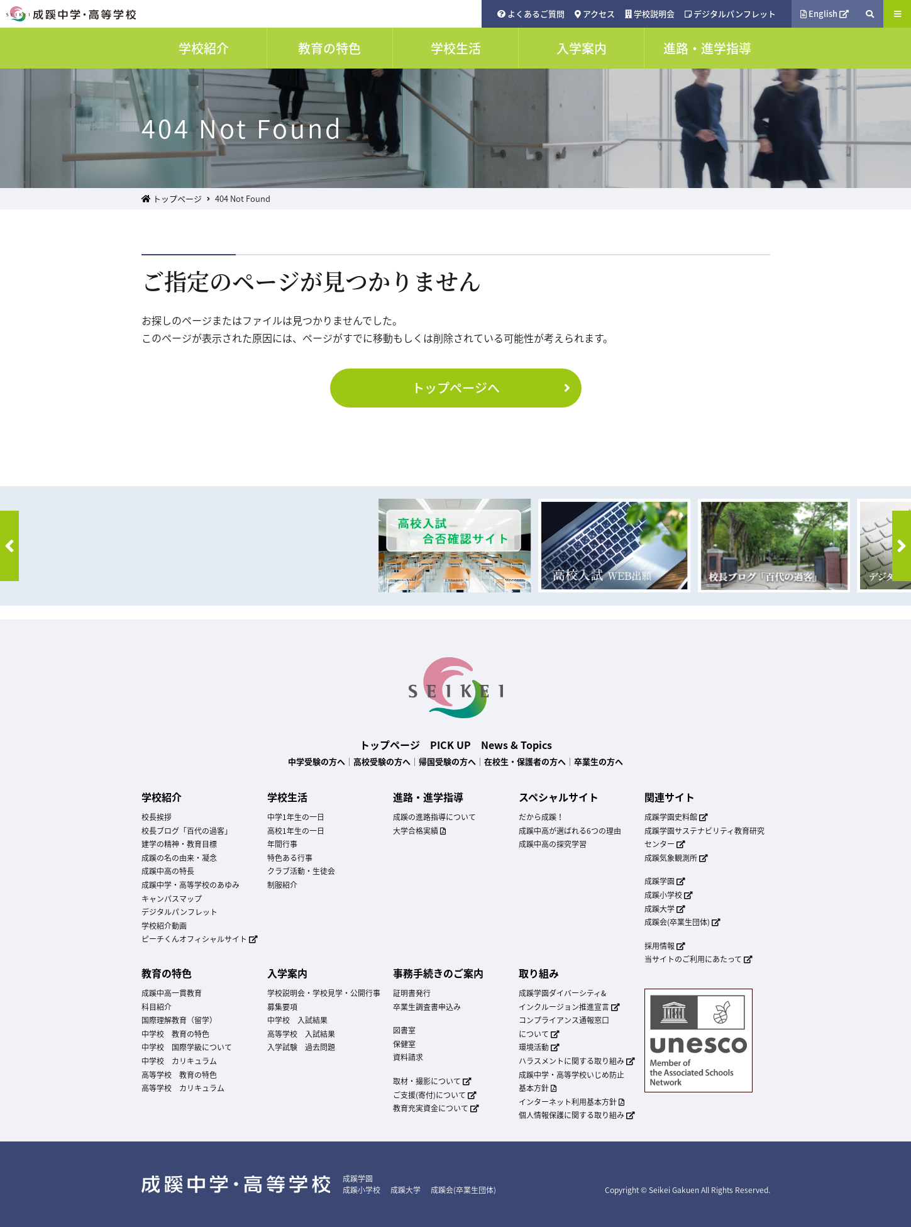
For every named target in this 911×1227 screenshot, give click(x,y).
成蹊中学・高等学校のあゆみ (190, 885)
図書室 (404, 1030)
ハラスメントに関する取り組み (577, 1061)
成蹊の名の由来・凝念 (179, 857)
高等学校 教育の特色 (179, 1074)
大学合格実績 (419, 830)
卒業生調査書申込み (427, 1007)
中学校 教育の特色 (175, 1034)
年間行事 (282, 844)
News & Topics (516, 744)
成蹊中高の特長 (167, 871)
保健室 (404, 1044)
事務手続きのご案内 (438, 972)
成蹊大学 (665, 908)
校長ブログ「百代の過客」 (186, 830)
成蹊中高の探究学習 (553, 844)
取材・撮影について (432, 1081)
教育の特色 (166, 972)
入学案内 (287, 972)
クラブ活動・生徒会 (301, 871)
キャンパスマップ (171, 898)
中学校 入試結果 (297, 1020)
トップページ (171, 198)
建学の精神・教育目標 (179, 844)
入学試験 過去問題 (301, 1047)
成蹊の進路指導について (434, 817)
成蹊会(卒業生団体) (682, 922)
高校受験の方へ (382, 761)
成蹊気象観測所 (676, 857)
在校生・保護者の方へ (525, 761)
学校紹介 (161, 796)
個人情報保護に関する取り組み (577, 1115)
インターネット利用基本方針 (571, 1102)
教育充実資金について (436, 1108)
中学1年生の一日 (295, 817)
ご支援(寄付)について (435, 1095)
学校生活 (287, 796)
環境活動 (539, 1047)
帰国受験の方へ (447, 761)
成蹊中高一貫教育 (171, 993)
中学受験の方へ (316, 761)
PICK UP (450, 744)
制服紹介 (282, 885)
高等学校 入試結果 (301, 1034)
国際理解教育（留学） (179, 1020)
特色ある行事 (289, 857)
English (824, 13)
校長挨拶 (156, 817)
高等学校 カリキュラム (182, 1088)
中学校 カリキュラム (179, 1061)
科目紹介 (156, 1007)
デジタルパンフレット (730, 13)
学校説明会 (650, 13)
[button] (9, 546)
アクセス (595, 13)
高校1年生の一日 (295, 830)
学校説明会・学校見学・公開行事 (323, 993)
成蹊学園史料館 (676, 817)
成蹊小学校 (668, 895)
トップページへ (493, 388)
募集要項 (282, 1007)
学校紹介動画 (164, 925)
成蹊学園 (665, 881)
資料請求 (408, 1057)
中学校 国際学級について (186, 1047)
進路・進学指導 (428, 796)
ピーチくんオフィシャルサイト (199, 939)
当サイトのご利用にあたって (698, 959)
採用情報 (665, 946)
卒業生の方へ (598, 761)
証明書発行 (412, 993)
